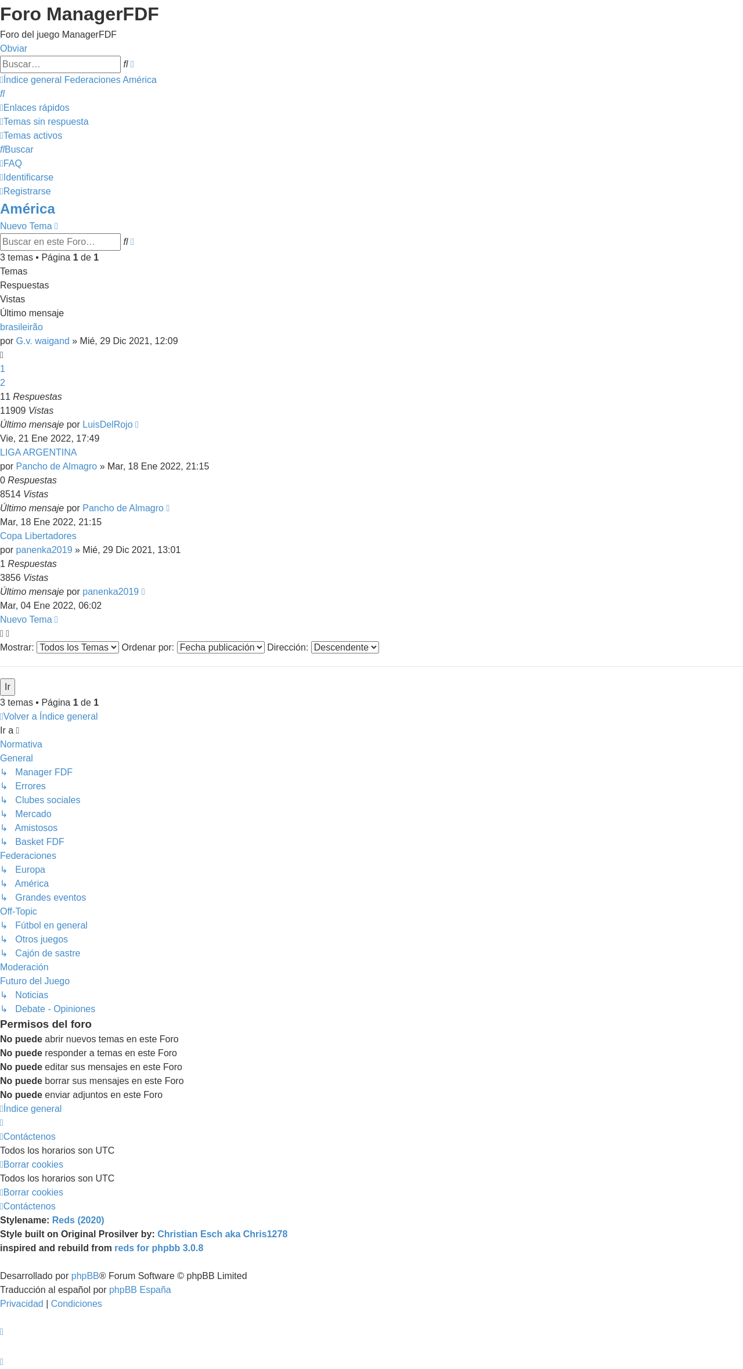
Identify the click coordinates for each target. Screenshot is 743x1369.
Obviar (13, 48)
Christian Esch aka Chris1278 (222, 1234)
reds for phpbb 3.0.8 (158, 1248)
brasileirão (21, 327)
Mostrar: (59, 647)
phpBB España (140, 1290)
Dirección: (323, 647)
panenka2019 (44, 550)
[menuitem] (2, 94)
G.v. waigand (43, 341)
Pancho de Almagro (57, 466)
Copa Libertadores (38, 536)
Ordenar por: (193, 647)
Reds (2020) (78, 1220)
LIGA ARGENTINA (38, 452)
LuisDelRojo (107, 424)
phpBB (85, 1276)
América (27, 208)
